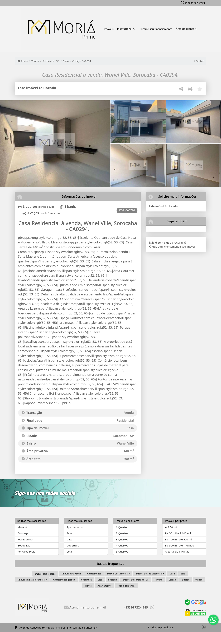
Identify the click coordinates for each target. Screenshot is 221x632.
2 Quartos (122, 533)
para (45, 573)
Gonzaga (22, 533)
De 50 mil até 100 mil (178, 533)
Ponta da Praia (26, 551)
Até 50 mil (171, 527)
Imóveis (109, 29)
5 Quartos (122, 551)
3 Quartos (122, 539)
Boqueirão (23, 545)
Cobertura (73, 545)
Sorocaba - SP (50, 61)
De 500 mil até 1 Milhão (179, 545)
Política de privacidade (161, 627)
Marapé (22, 527)
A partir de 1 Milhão (177, 551)
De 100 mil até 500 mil (178, 539)
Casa (66, 61)
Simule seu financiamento (156, 29)
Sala (69, 533)
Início (22, 61)
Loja (69, 551)
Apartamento (75, 527)
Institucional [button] (124, 28)
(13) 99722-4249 (195, 3)
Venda (35, 61)
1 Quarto (121, 527)
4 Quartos (122, 545)
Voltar (199, 61)
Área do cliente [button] (185, 28)
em (118, 573)
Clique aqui (156, 246)
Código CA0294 (81, 61)
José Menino (24, 539)
